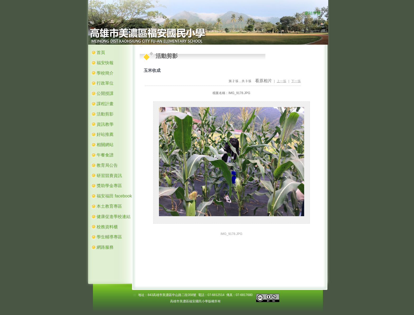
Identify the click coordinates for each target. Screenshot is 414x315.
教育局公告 (107, 165)
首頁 (101, 52)
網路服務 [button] (105, 247)
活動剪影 (105, 114)
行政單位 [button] (105, 83)
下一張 (296, 81)
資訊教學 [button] (105, 124)
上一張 (281, 81)
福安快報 (105, 63)
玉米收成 (152, 70)
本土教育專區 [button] (109, 206)
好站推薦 (105, 134)
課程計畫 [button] (105, 103)
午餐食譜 (105, 155)
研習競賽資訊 (109, 175)
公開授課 (105, 93)
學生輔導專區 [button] (109, 237)
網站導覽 (313, 13)
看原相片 (263, 80)
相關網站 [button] (105, 144)
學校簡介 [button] (105, 73)
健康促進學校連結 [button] (113, 216)
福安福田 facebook (114, 196)
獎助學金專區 (109, 185)
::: (299, 13)
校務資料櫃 (107, 227)
